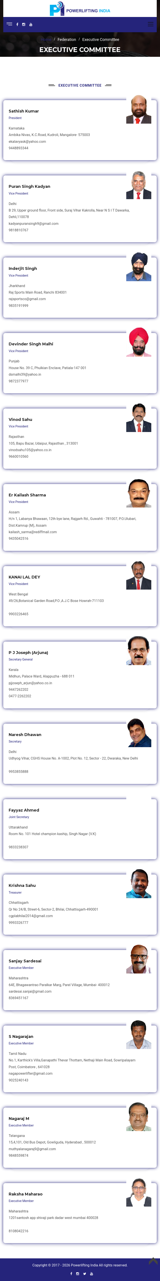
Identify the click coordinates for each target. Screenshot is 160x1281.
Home (46, 39)
